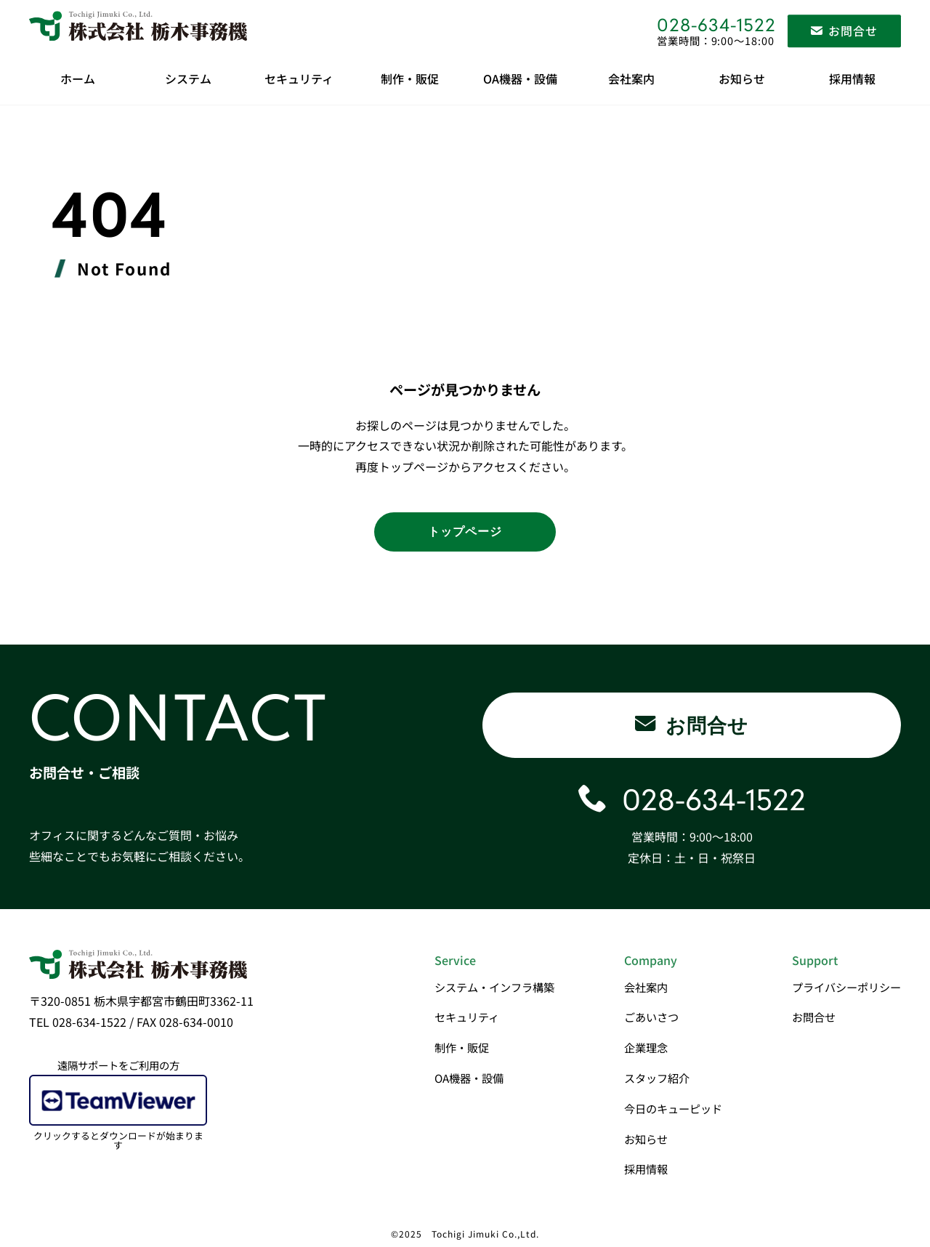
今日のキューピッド (673, 1108)
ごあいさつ (651, 1017)
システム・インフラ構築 (494, 987)
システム (188, 78)
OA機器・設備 (520, 78)
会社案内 (631, 78)
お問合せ (814, 1017)
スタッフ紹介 (657, 1078)
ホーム (77, 78)
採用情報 (852, 78)
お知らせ (742, 78)
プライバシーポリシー (846, 987)
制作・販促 (410, 78)
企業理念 (646, 1047)
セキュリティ (298, 78)
